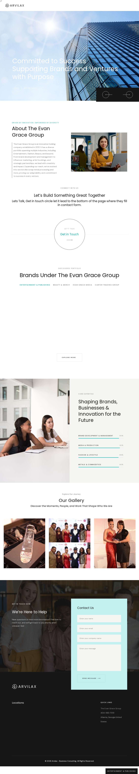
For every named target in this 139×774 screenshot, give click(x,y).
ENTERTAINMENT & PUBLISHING (30, 290)
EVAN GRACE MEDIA (84, 290)
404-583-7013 (107, 720)
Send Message (91, 686)
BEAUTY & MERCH (60, 290)
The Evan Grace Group (111, 716)
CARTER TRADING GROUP (112, 290)
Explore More (69, 362)
